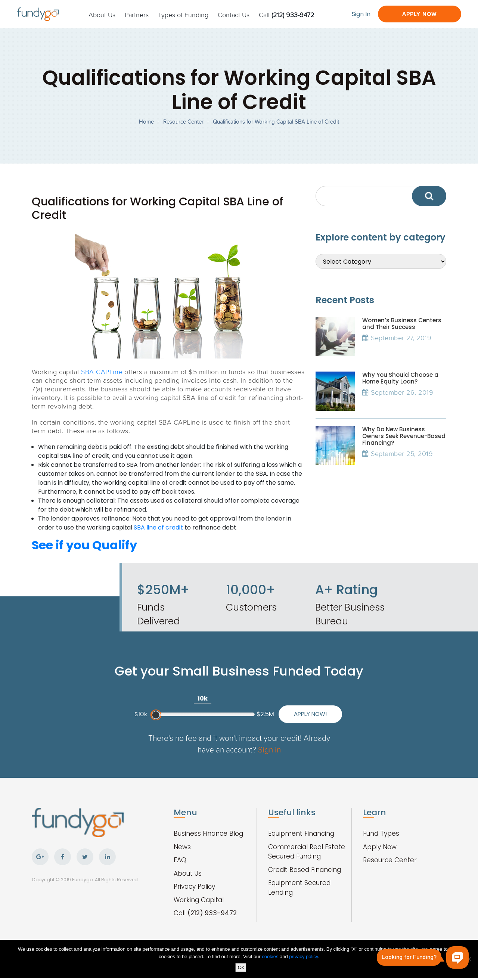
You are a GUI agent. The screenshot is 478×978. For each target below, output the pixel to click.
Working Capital (199, 899)
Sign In (361, 14)
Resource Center (183, 121)
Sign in (269, 749)
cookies (271, 956)
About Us (102, 14)
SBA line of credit (158, 527)
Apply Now (419, 14)
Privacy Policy (194, 886)
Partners (137, 14)
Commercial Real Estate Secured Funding (306, 851)
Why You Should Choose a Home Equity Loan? (400, 378)
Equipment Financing (301, 833)
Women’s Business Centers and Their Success (401, 323)
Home (146, 121)
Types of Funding (183, 14)
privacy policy (303, 956)
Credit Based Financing (304, 869)
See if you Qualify (84, 545)
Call (286, 14)
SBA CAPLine (101, 371)
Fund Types (381, 833)
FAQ (180, 860)
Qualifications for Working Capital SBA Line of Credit (276, 121)
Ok (241, 967)
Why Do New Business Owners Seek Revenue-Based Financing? (404, 436)
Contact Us (233, 14)
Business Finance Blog (208, 833)
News (182, 846)
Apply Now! (310, 714)
